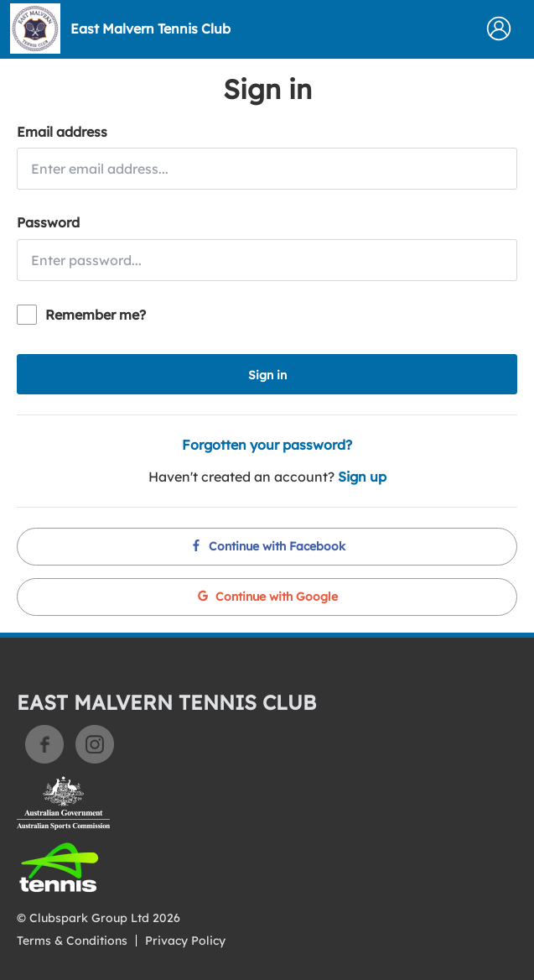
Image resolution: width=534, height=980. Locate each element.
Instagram (94, 744)
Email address (62, 131)
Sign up (362, 476)
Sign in (267, 375)
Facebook (44, 744)
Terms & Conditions (72, 940)
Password (48, 222)
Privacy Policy (185, 940)
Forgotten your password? (267, 444)
